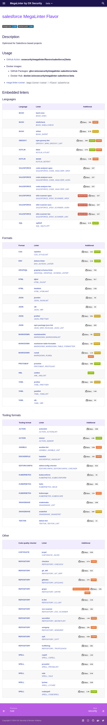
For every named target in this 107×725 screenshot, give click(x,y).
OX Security (21, 720)
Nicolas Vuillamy (34, 720)
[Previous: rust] (10, 710)
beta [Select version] (48, 3)
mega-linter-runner (15, 82)
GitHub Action (13, 59)
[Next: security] (95, 710)
